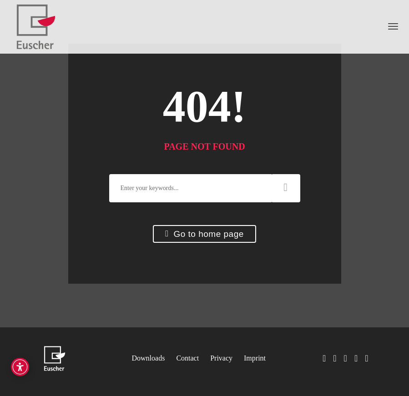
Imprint (255, 358)
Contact (187, 358)
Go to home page (204, 234)
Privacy (221, 358)
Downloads (148, 358)
